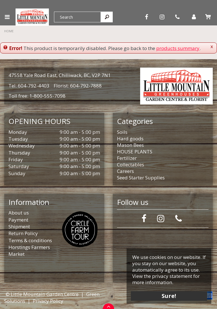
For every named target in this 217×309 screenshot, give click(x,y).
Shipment (19, 226)
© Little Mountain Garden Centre (42, 294)
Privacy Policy (48, 301)
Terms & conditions (30, 240)
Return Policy (23, 233)
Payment (18, 219)
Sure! (169, 295)
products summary (177, 48)
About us (18, 212)
